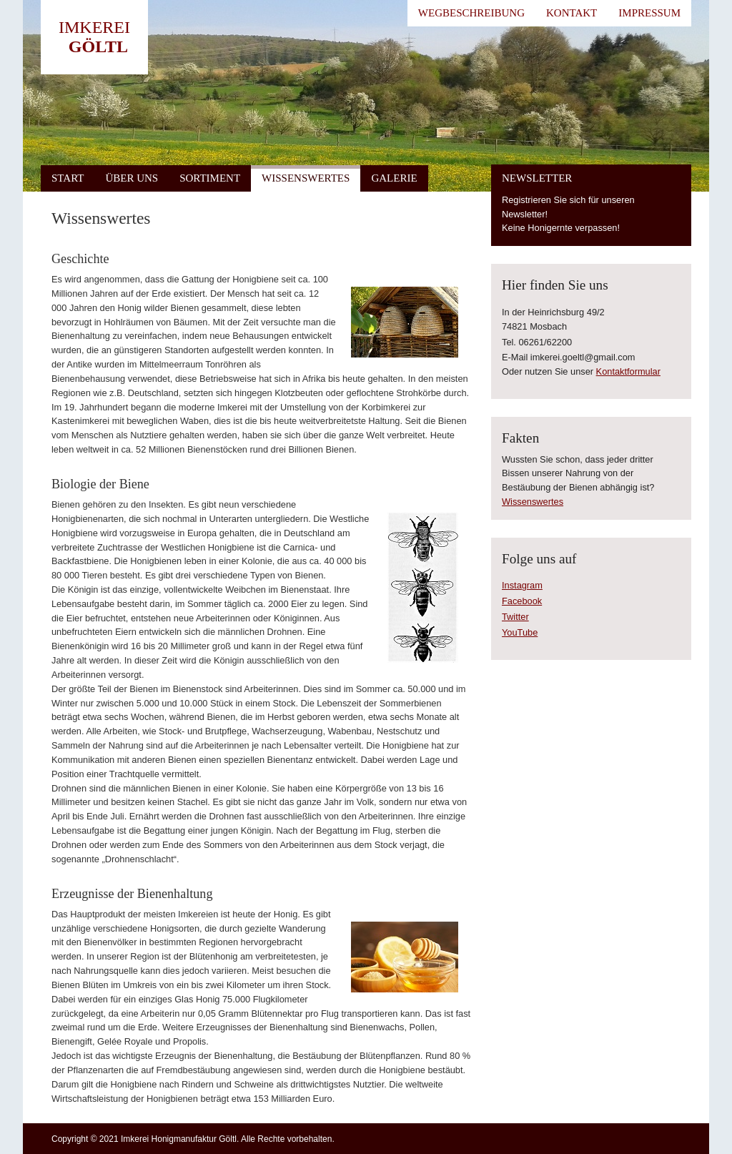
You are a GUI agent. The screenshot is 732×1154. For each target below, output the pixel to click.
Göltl (98, 46)
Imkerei (94, 27)
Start (67, 178)
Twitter (515, 616)
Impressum (649, 13)
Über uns (131, 178)
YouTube (520, 632)
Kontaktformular (628, 371)
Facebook (522, 601)
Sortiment (209, 178)
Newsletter (537, 178)
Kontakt (571, 13)
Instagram (522, 585)
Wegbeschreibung (471, 13)
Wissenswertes (306, 178)
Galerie (394, 178)
